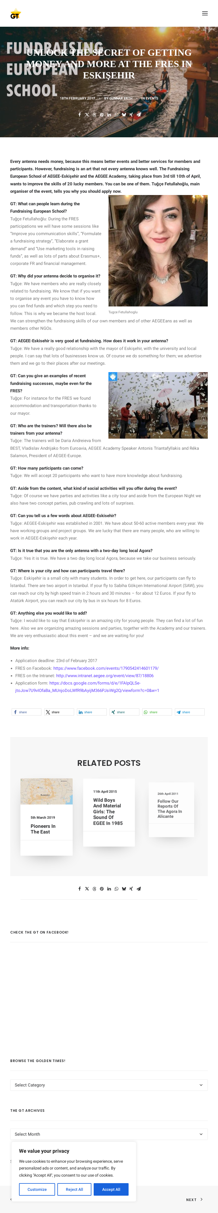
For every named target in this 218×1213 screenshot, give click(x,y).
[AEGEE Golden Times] (109, 13)
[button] (205, 13)
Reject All (74, 1189)
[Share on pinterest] (101, 114)
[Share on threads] (94, 114)
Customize (37, 1189)
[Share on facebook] (79, 114)
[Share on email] (138, 114)
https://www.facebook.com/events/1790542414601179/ (106, 668)
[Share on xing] (131, 114)
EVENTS (152, 98)
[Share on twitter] (86, 114)
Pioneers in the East (43, 827)
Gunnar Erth (120, 98)
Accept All (111, 1189)
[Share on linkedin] (109, 114)
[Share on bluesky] (123, 114)
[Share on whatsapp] (116, 114)
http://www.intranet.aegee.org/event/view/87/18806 (105, 675)
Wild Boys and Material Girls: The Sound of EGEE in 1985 (108, 812)
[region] (73, 1172)
